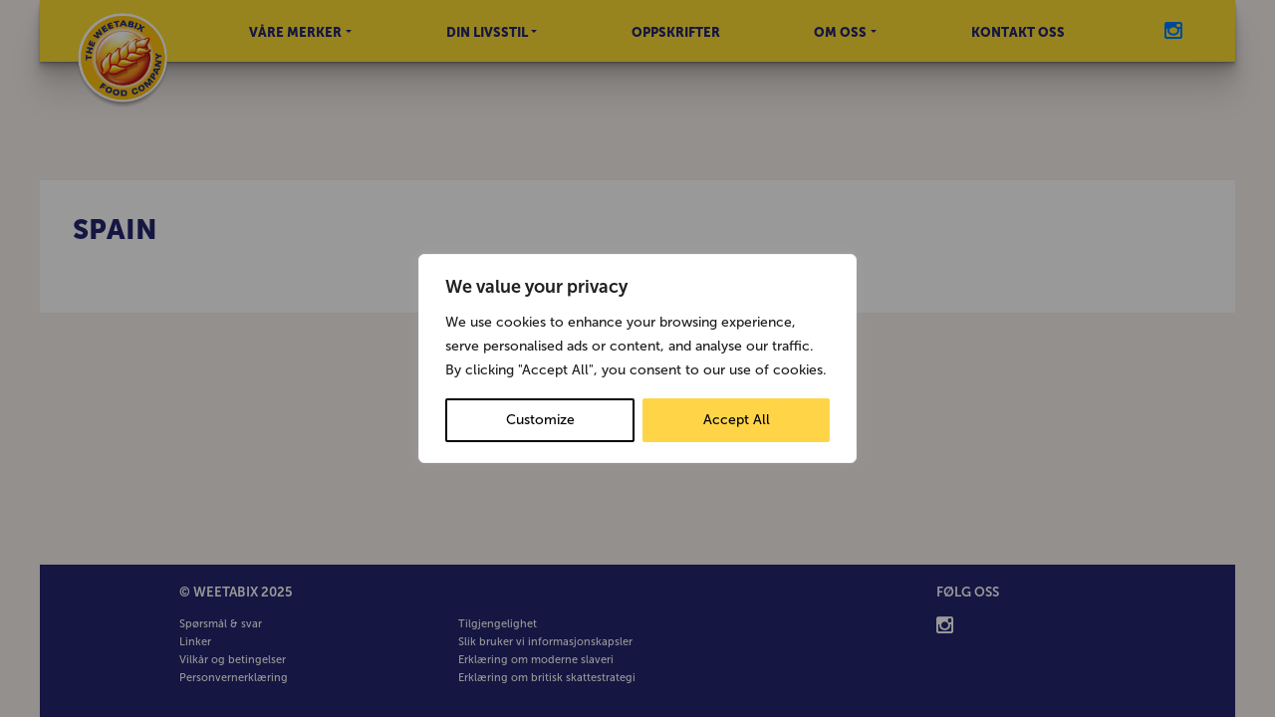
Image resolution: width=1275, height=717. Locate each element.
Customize (540, 419)
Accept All (736, 419)
